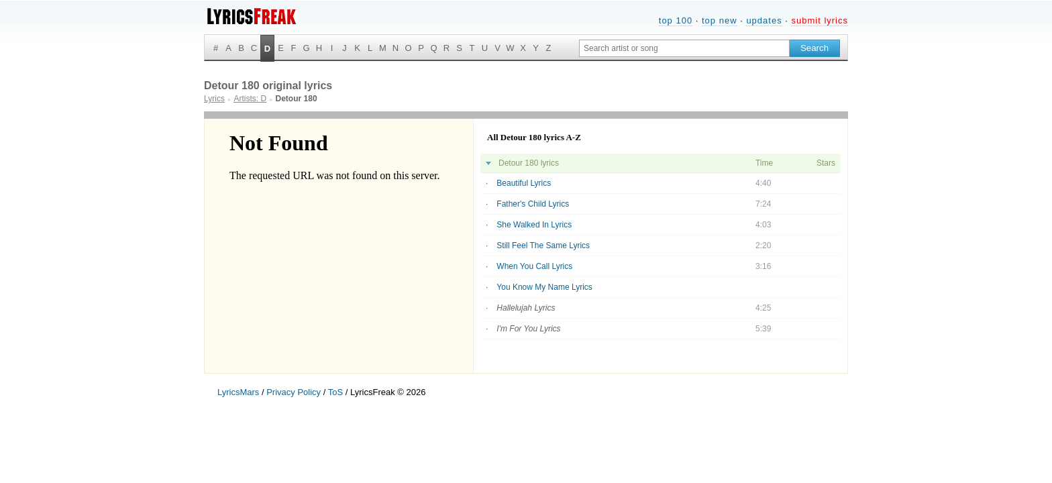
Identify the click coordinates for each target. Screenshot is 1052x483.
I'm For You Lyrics (528, 328)
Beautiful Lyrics (523, 183)
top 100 (675, 20)
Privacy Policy (293, 392)
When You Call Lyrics (534, 266)
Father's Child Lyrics (532, 204)
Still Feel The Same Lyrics (543, 245)
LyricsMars (238, 392)
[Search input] (684, 48)
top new (719, 20)
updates (764, 20)
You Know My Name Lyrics (544, 287)
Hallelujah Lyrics (525, 308)
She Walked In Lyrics (534, 224)
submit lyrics (819, 20)
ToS (335, 392)
